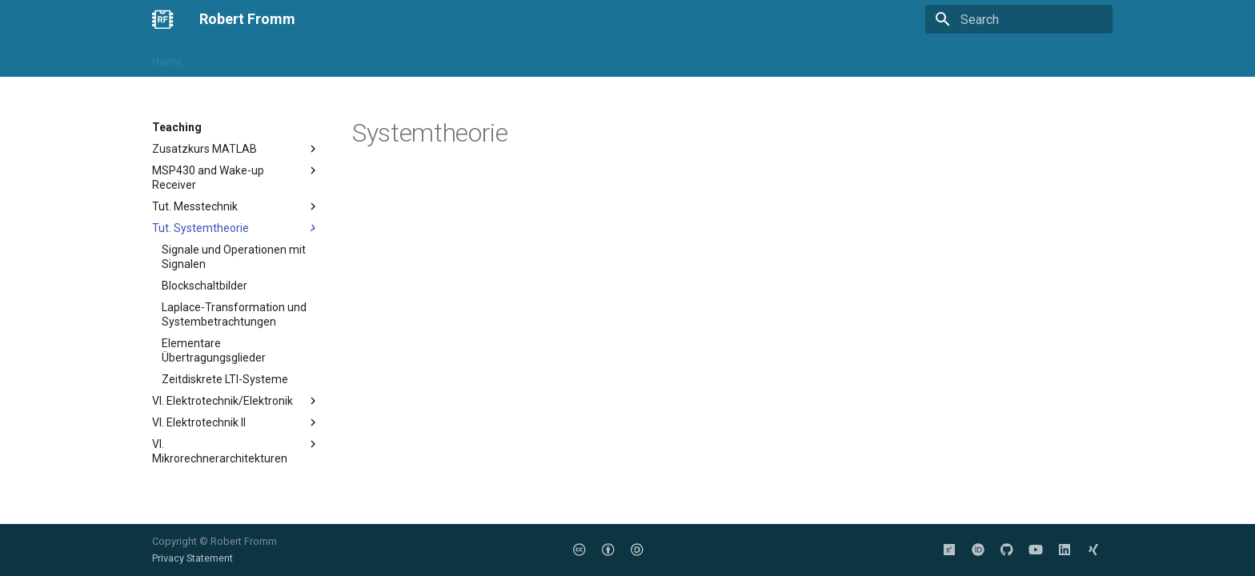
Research (226, 58)
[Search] (1019, 19)
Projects (355, 58)
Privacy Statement (192, 558)
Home (167, 58)
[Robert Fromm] (163, 19)
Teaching (292, 58)
